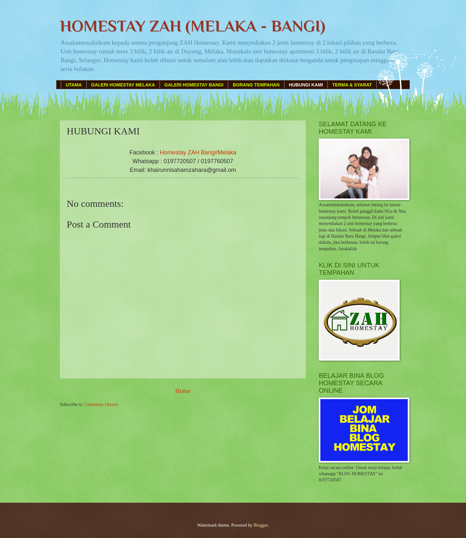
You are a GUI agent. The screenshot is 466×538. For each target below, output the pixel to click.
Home (182, 390)
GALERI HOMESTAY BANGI (194, 84)
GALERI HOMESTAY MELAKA (123, 84)
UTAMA (74, 84)
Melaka (226, 152)
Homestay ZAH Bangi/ (188, 152)
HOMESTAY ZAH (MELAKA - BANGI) (192, 26)
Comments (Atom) (101, 404)
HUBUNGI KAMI (306, 84)
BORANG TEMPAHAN (256, 84)
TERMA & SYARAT (352, 84)
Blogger (260, 525)
